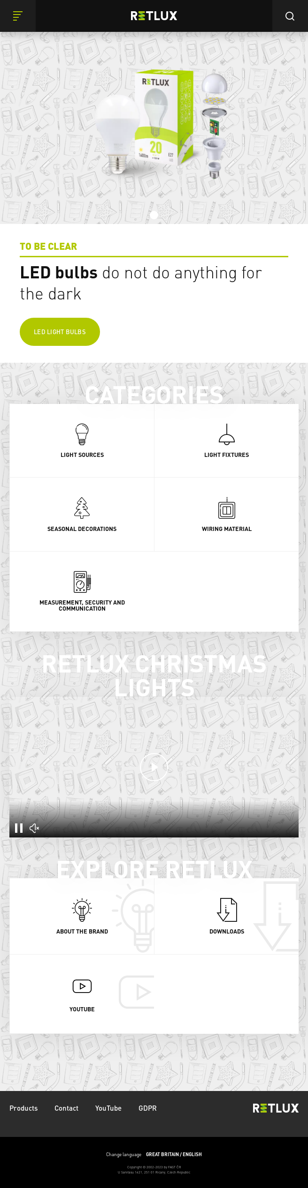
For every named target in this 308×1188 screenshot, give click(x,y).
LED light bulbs (60, 332)
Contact (66, 1108)
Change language (154, 1154)
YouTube (108, 1108)
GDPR (148, 1108)
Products (23, 1108)
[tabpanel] (154, 181)
